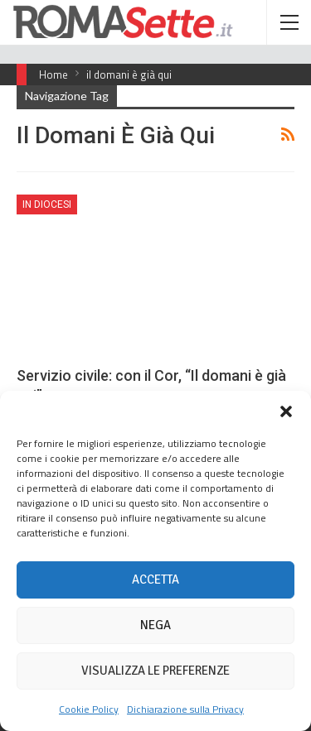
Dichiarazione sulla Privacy (185, 709)
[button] (286, 411)
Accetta (155, 579)
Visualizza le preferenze (155, 670)
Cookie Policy (89, 709)
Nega (155, 625)
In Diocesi (46, 204)
